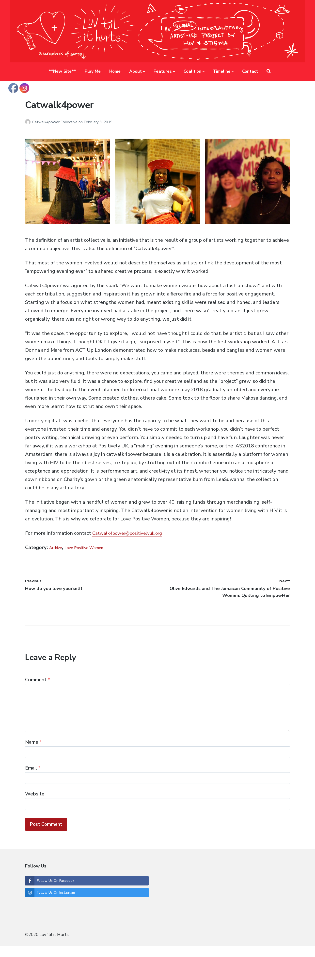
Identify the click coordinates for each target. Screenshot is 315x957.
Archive (57, 547)
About (135, 71)
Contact (250, 71)
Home (115, 71)
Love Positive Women (93, 547)
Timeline (221, 71)
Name (33, 746)
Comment (37, 679)
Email (33, 774)
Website (34, 802)
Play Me (93, 71)
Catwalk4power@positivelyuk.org (130, 533)
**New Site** (62, 71)
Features (163, 71)
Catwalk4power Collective (55, 122)
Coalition (192, 71)
